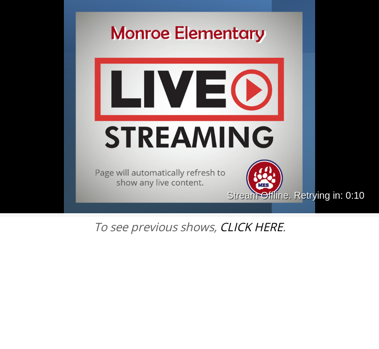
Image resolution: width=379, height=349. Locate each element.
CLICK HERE (251, 227)
